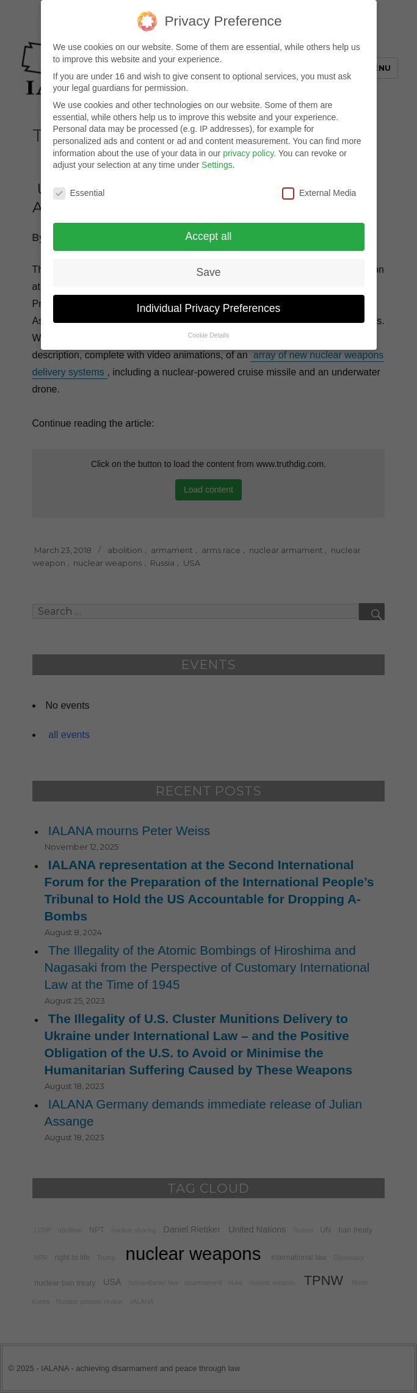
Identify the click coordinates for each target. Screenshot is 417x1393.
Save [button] (209, 265)
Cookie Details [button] (209, 327)
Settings (217, 158)
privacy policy (248, 146)
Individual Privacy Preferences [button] (208, 301)
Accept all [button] (209, 229)
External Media (319, 186)
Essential (79, 186)
